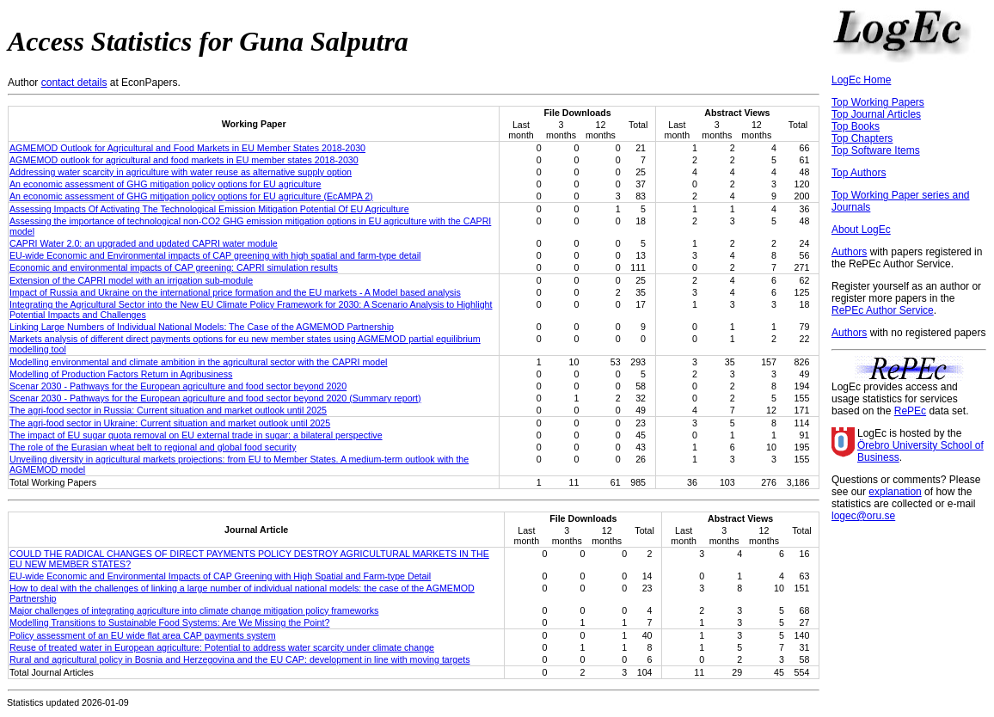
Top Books (855, 126)
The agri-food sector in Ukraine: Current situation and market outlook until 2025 (169, 423)
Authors (849, 252)
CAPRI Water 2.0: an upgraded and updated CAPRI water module (143, 243)
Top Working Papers (877, 102)
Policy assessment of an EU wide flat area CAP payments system (142, 635)
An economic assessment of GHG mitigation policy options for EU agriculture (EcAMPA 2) (191, 196)
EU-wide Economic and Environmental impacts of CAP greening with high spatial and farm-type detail (214, 255)
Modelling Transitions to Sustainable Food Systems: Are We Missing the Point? (169, 622)
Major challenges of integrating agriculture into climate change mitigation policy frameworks (193, 610)
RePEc (910, 411)
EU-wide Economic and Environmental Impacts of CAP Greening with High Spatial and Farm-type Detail (220, 576)
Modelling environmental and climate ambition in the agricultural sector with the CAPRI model (198, 362)
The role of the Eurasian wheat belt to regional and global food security (153, 447)
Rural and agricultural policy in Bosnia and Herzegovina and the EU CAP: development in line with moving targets (239, 659)
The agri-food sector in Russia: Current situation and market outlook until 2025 (168, 410)
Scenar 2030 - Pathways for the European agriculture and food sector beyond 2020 (178, 386)
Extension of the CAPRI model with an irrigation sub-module (131, 280)
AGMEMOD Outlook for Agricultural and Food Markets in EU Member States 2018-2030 (187, 148)
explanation (894, 492)
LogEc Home (861, 80)
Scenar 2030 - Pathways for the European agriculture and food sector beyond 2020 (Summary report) (215, 398)
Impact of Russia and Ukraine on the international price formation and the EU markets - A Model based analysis (235, 292)
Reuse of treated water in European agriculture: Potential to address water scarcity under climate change (221, 647)
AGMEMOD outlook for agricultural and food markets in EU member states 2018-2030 (184, 160)
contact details (74, 83)
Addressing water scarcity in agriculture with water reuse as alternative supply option (180, 172)
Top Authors (858, 173)
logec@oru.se (863, 516)
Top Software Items (875, 150)
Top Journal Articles (876, 114)
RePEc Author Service (882, 310)
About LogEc (861, 230)
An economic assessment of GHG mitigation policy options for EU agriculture (165, 184)
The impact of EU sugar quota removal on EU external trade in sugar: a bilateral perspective (196, 435)
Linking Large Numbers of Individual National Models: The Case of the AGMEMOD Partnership (201, 327)
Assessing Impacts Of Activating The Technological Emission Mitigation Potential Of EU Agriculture (209, 209)
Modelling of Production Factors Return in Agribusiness (120, 374)
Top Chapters (862, 138)
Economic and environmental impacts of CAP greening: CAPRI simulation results (173, 267)
